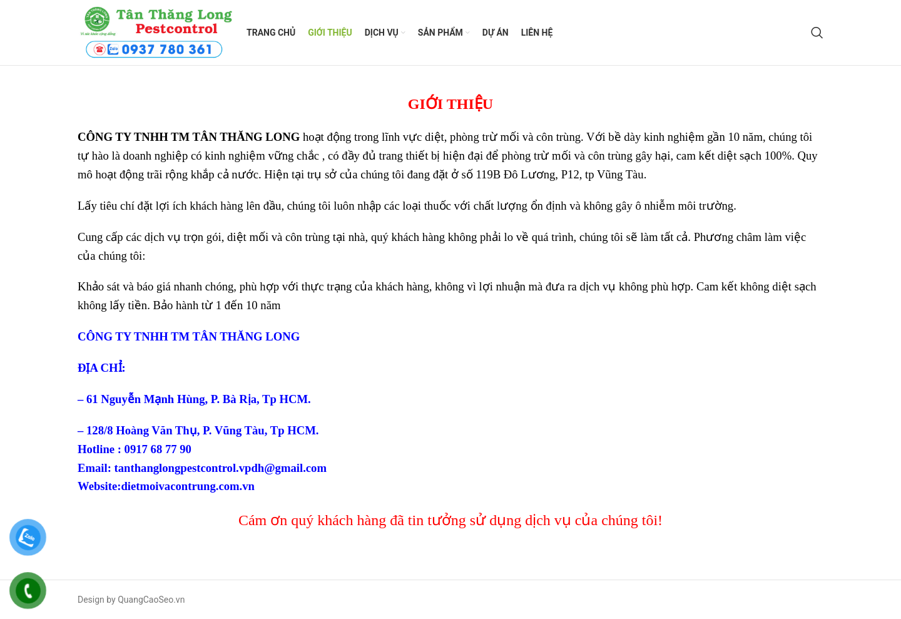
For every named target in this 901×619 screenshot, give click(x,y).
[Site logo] (156, 32)
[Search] (817, 32)
